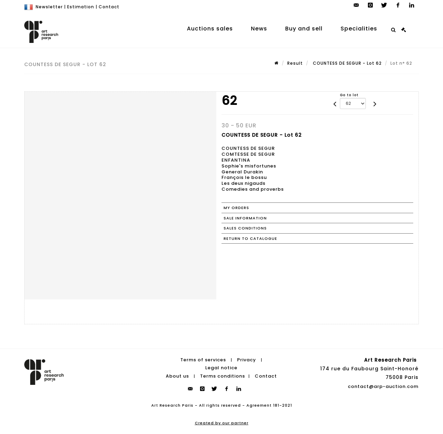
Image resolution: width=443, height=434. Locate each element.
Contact (109, 7)
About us (177, 376)
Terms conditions (222, 376)
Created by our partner (221, 423)
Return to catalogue (250, 238)
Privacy (246, 359)
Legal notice (221, 367)
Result (295, 63)
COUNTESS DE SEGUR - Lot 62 (346, 63)
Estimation (80, 7)
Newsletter (49, 7)
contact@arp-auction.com (383, 386)
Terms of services (203, 359)
